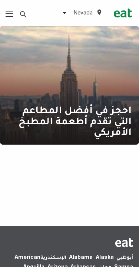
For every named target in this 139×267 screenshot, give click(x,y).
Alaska (105, 257)
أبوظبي (124, 257)
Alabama (81, 257)
